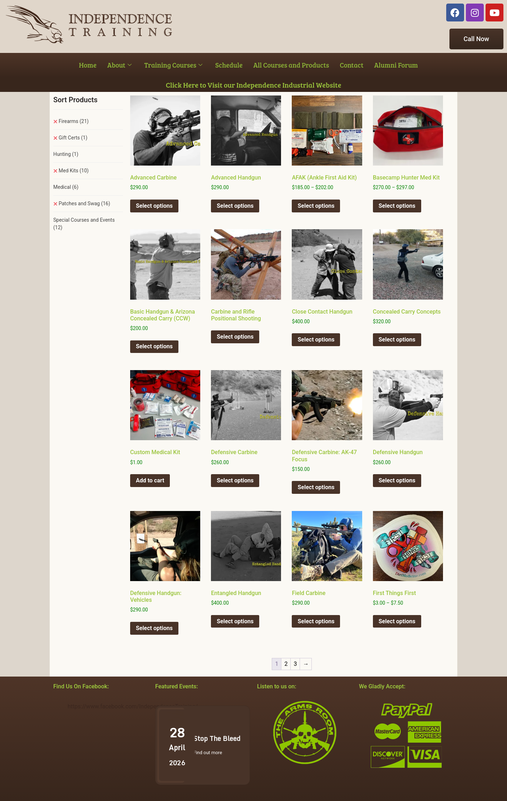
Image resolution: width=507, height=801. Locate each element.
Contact (351, 64)
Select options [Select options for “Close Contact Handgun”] (315, 339)
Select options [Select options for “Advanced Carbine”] (154, 205)
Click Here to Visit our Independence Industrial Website (253, 85)
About (119, 64)
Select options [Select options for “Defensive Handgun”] (397, 480)
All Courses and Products (291, 64)
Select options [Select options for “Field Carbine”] (315, 621)
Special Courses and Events (84, 223)
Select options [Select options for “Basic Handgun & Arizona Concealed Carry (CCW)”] (154, 346)
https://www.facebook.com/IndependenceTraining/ (133, 706)
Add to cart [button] (150, 480)
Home (88, 64)
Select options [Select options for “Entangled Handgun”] (235, 621)
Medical (65, 187)
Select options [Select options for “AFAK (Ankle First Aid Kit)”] (315, 205)
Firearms (74, 121)
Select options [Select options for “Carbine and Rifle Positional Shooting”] (235, 336)
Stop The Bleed (216, 738)
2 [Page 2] (285, 663)
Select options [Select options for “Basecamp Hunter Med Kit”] (397, 205)
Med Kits (74, 170)
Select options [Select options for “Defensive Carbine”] (235, 480)
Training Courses (173, 64)
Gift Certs (73, 138)
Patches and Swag (84, 203)
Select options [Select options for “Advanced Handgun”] (235, 205)
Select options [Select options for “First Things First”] (397, 621)
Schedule (228, 64)
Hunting (65, 154)
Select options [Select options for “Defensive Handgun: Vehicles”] (154, 628)
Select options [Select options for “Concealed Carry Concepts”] (397, 339)
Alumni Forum (396, 64)
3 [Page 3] (295, 663)
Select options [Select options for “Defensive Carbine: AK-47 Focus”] (315, 487)
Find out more (207, 752)
